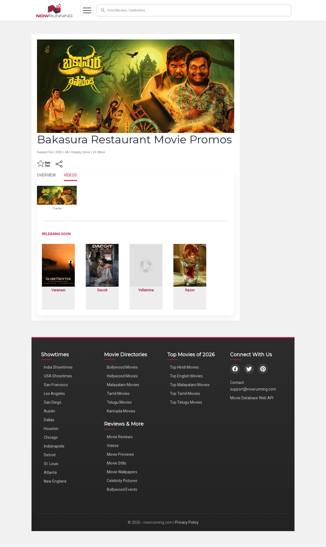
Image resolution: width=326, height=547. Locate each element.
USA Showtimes (58, 376)
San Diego (52, 402)
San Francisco (56, 385)
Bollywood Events (122, 489)
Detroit (50, 455)
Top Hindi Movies (184, 367)
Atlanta (50, 472)
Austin (49, 411)
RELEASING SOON (56, 234)
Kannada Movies (121, 411)
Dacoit (102, 290)
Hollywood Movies (122, 376)
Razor (190, 290)
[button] (193, 10)
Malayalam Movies (123, 385)
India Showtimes (58, 367)
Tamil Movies (118, 393)
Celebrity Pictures (122, 480)
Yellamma (146, 290)
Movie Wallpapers (122, 472)
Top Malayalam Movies (190, 385)
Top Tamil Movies (185, 393)
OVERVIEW (46, 175)
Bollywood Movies (122, 367)
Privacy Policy (187, 522)
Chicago (51, 437)
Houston (51, 428)
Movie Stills (116, 463)
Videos (113, 445)
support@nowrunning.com (253, 389)
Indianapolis (54, 446)
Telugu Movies (119, 402)
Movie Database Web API (251, 398)
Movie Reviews (120, 437)
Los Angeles (54, 393)
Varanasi (58, 290)
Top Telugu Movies (186, 402)
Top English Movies (186, 376)
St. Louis (51, 463)
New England (55, 481)
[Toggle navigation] (87, 10)
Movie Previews (120, 454)
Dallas (49, 420)
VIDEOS (70, 175)
